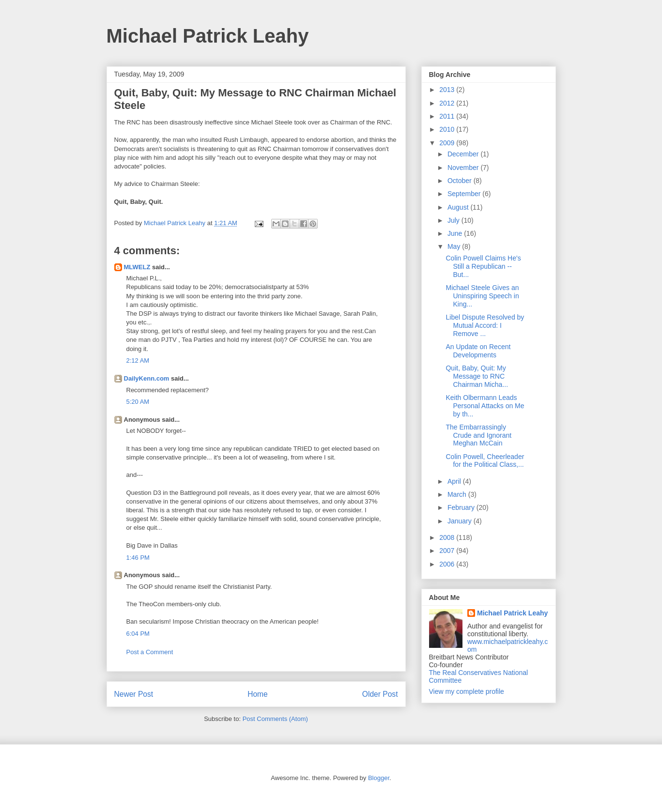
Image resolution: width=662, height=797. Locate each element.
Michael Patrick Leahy (208, 35)
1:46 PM (138, 557)
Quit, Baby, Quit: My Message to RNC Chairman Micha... (477, 376)
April (455, 481)
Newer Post (134, 694)
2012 (447, 103)
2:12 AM (138, 360)
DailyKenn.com (146, 378)
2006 (447, 564)
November (463, 167)
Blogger (378, 778)
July (454, 220)
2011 (447, 116)
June (455, 233)
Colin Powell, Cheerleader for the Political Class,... (485, 461)
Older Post (380, 694)
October (460, 180)
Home (257, 694)
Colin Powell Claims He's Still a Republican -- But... (483, 266)
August (458, 207)
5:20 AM (138, 401)
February (462, 507)
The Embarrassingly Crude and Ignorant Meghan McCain (478, 435)
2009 (447, 143)
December (463, 154)
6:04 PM (138, 633)
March (457, 494)
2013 (447, 89)
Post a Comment (149, 652)
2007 (447, 550)
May (454, 246)
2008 (447, 537)
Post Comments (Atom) (275, 718)
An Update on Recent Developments (478, 351)
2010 (447, 129)
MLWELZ (137, 267)
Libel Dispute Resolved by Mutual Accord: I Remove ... (485, 325)
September (464, 194)
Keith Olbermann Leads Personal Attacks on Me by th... (485, 406)
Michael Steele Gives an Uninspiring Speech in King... (482, 296)
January (460, 521)
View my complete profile (466, 691)
